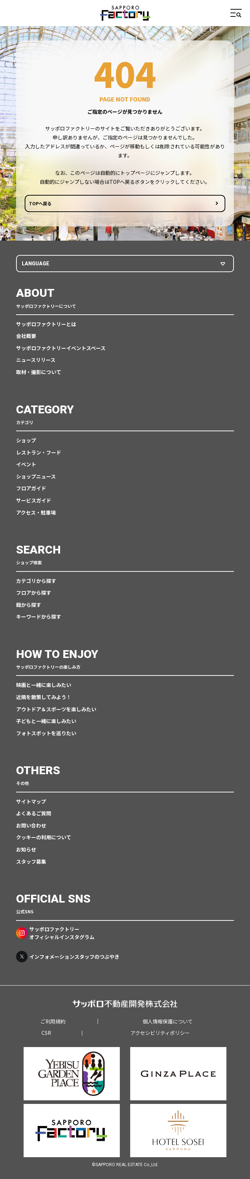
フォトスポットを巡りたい (46, 733)
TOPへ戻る (40, 203)
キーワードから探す (38, 616)
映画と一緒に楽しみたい (43, 684)
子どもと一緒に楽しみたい (46, 720)
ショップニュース (36, 476)
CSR (46, 1032)
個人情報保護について (168, 1021)
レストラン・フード (38, 452)
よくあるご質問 (33, 813)
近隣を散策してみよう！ (43, 697)
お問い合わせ (31, 825)
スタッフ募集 (31, 861)
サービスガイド (33, 500)
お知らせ (26, 849)
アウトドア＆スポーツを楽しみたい (56, 709)
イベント (26, 464)
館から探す (28, 604)
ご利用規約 (52, 1021)
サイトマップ (31, 801)
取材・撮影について (38, 371)
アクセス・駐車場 (36, 512)
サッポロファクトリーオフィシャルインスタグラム (55, 932)
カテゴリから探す (36, 580)
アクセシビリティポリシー (160, 1032)
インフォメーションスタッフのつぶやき (67, 956)
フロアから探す (33, 592)
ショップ (26, 440)
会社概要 (26, 335)
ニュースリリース (35, 359)
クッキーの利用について (43, 837)
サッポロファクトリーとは (46, 324)
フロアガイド (31, 488)
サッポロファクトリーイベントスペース (61, 348)
